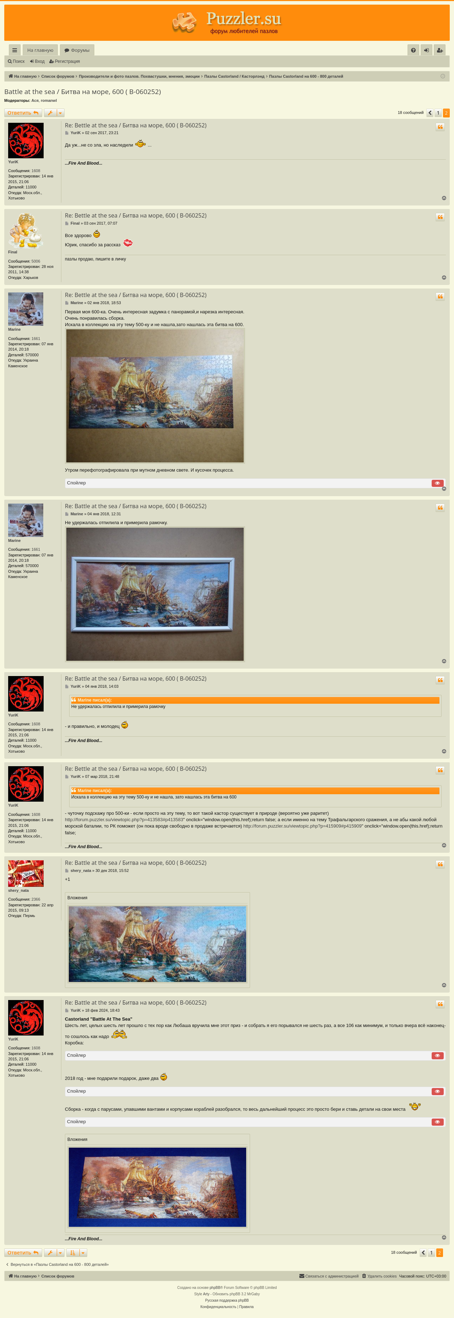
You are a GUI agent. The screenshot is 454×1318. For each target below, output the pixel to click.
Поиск (18, 61)
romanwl (49, 100)
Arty (206, 1294)
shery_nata (18, 890)
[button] (429, 113)
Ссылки (16, 51)
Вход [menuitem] (428, 51)
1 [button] (438, 112)
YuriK (13, 162)
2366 (36, 899)
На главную (40, 50)
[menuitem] (413, 50)
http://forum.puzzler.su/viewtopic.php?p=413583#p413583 (124, 819)
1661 (36, 338)
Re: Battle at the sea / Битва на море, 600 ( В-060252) (135, 506)
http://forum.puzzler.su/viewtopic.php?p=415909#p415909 (302, 826)
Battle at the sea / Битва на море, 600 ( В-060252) (82, 91)
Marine (14, 329)
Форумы (80, 50)
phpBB (215, 1288)
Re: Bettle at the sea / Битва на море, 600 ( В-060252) (135, 125)
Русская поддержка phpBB (227, 1300)
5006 (36, 261)
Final (12, 252)
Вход (40, 61)
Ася (34, 100)
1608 (36, 171)
